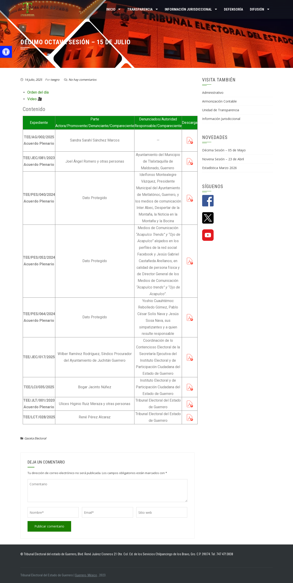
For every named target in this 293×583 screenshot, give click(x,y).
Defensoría (233, 9)
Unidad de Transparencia (220, 110)
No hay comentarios (82, 80)
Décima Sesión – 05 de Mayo (224, 150)
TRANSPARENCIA (140, 9)
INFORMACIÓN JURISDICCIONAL (188, 9)
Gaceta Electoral (35, 438)
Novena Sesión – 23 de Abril (223, 159)
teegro (54, 80)
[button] (6, 52)
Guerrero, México (86, 575)
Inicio (110, 9)
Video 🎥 (34, 99)
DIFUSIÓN (257, 9)
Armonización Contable (219, 101)
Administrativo (212, 92)
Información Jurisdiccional (221, 119)
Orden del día (38, 92)
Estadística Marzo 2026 (219, 168)
